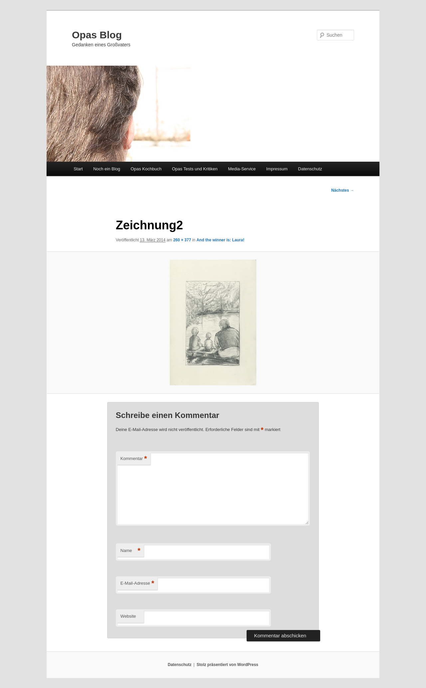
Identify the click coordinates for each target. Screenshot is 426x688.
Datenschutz (310, 168)
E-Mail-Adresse (137, 583)
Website (128, 616)
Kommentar (133, 459)
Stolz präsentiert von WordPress (227, 664)
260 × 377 (182, 240)
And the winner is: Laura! (220, 240)
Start (78, 168)
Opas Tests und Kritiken (195, 168)
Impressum (277, 168)
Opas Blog (97, 34)
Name (130, 551)
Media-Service (242, 168)
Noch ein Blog (106, 168)
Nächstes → (342, 190)
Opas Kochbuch (146, 168)
